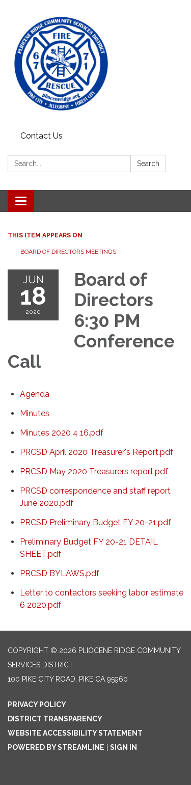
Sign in (123, 747)
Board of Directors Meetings (68, 251)
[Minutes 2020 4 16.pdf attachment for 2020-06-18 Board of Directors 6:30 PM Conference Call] (61, 433)
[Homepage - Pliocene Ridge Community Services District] (95, 63)
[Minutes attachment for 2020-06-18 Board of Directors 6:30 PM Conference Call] (34, 413)
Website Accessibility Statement (75, 733)
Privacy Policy (37, 704)
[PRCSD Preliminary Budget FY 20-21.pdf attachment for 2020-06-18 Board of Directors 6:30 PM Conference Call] (95, 522)
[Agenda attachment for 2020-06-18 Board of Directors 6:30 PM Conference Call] (34, 394)
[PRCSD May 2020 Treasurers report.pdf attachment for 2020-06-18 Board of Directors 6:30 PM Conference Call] (94, 471)
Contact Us (41, 136)
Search (148, 163)
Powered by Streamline (56, 747)
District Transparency (55, 719)
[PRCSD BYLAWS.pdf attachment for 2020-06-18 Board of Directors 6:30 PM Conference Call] (59, 573)
